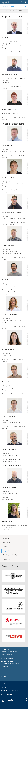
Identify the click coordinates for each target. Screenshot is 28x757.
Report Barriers (7, 694)
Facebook (2, 677)
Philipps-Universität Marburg (8, 700)
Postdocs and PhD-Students (11, 555)
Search (25, 2)
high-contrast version (21, 2)
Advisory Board (7, 559)
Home (2, 11)
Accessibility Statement (9, 691)
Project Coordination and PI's (12, 551)
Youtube (5, 677)
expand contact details (25, 699)
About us (6, 538)
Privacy (3, 687)
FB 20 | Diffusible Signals (25, 6)
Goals (5, 547)
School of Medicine (11, 11)
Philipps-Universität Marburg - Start (6, 2)
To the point (7, 542)
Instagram (7, 677)
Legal (3, 683)
